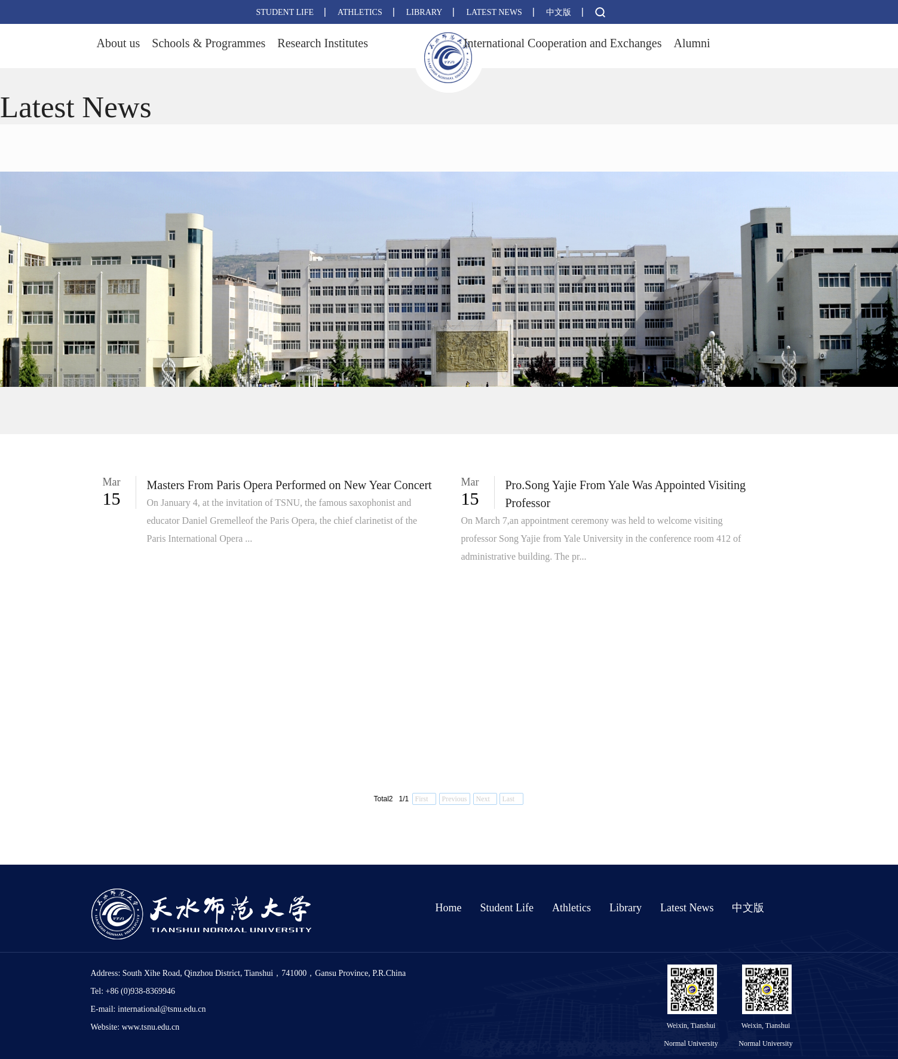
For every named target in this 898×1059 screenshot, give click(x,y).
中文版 (558, 12)
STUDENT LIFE (285, 12)
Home (449, 908)
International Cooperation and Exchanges (563, 43)
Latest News (686, 908)
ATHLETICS (360, 12)
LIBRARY (424, 12)
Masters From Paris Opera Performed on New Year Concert (289, 485)
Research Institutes (322, 43)
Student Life (507, 908)
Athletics (571, 908)
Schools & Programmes (208, 43)
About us (118, 43)
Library (625, 908)
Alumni (691, 43)
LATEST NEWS (494, 12)
